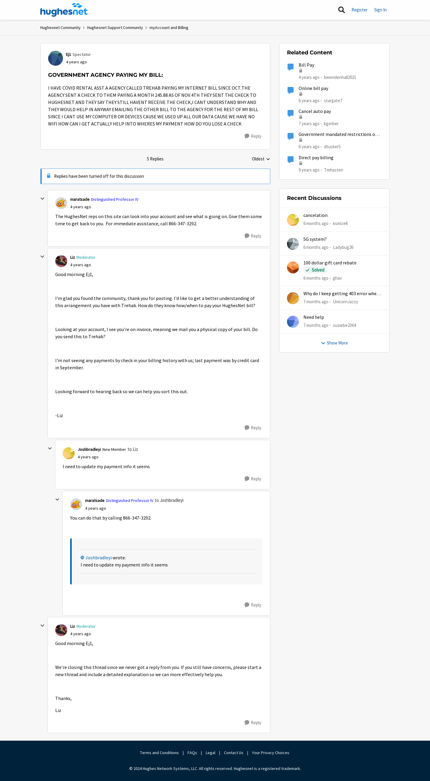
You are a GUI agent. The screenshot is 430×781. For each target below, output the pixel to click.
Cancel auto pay (315, 111)
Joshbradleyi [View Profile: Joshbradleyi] (89, 449)
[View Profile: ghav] (293, 267)
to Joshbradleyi (169, 500)
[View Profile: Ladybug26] (293, 244)
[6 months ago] (315, 223)
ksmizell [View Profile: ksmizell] (340, 223)
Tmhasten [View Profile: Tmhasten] (333, 169)
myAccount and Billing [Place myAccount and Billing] (169, 27)
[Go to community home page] (64, 10)
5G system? (315, 239)
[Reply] (252, 136)
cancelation (315, 215)
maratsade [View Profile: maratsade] (80, 199)
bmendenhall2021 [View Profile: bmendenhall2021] (340, 77)
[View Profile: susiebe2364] (293, 322)
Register (359, 10)
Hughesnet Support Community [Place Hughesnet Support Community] (115, 27)
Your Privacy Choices (271, 752)
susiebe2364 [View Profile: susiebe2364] (344, 325)
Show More (334, 343)
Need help (313, 317)
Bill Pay (306, 65)
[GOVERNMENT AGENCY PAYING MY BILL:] (80, 207)
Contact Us (233, 752)
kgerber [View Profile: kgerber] (331, 123)
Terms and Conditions (159, 752)
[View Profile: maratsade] (61, 203)
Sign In (380, 10)
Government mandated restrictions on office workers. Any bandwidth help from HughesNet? (340, 134)
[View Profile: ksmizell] (293, 220)
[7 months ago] (315, 301)
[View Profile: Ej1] (55, 58)
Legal (210, 752)
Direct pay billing (316, 158)
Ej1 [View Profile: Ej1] (68, 54)
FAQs (192, 752)
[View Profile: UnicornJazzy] (293, 298)
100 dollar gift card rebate (330, 263)
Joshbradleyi (98, 558)
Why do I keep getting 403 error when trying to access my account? (341, 294)
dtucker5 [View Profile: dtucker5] (332, 146)
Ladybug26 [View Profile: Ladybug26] (343, 247)
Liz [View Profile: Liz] (72, 257)
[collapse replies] (42, 198)
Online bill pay (313, 88)
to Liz (133, 449)
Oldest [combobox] (261, 159)
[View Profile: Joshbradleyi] (69, 453)
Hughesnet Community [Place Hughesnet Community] (60, 27)
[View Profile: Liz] (61, 261)
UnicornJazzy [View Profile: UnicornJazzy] (345, 301)
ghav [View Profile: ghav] (337, 278)
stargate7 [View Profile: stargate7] (333, 100)
